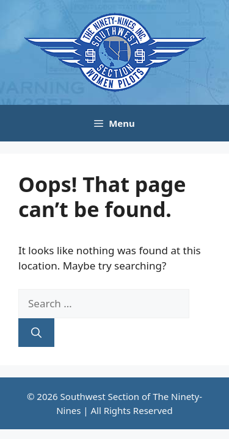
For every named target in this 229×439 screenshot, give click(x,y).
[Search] (36, 333)
